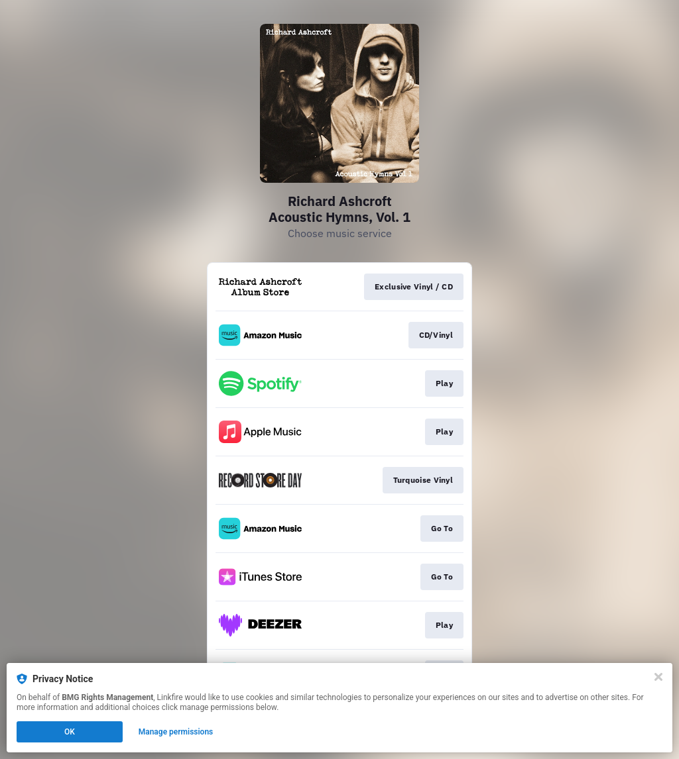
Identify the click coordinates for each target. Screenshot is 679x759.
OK (69, 731)
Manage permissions (176, 731)
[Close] (658, 676)
